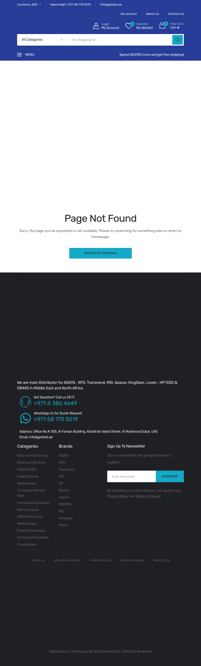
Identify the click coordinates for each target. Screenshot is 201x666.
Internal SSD (26, 470)
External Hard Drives (32, 456)
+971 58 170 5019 (56, 419)
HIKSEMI (65, 504)
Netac (63, 525)
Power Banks (27, 545)
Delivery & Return (67, 560)
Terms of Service (147, 496)
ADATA (64, 456)
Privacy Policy (117, 496)
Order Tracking (132, 560)
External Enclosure (31, 531)
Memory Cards (28, 510)
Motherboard (27, 483)
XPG (62, 463)
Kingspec (66, 518)
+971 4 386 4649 (55, 403)
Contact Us (161, 560)
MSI (61, 476)
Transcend (67, 470)
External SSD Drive (31, 463)
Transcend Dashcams (33, 503)
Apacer (64, 497)
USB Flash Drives (30, 517)
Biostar (64, 490)
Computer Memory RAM (31, 493)
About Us (37, 560)
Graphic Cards (27, 476)
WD (61, 511)
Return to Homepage (100, 253)
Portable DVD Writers (32, 538)
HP (61, 483)
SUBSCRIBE (170, 476)
